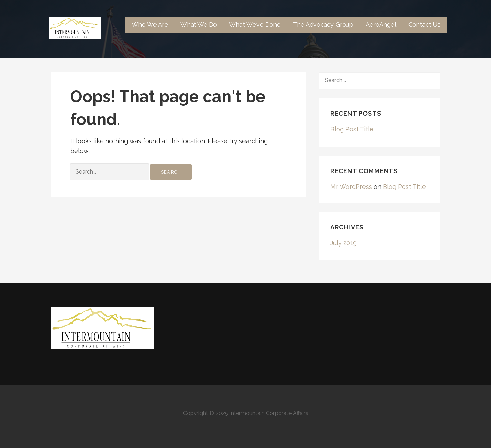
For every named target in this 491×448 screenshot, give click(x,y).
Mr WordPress (351, 186)
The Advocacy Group (323, 24)
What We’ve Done (255, 24)
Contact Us (424, 24)
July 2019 (343, 243)
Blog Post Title (351, 129)
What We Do (198, 24)
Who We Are (150, 24)
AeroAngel (381, 24)
